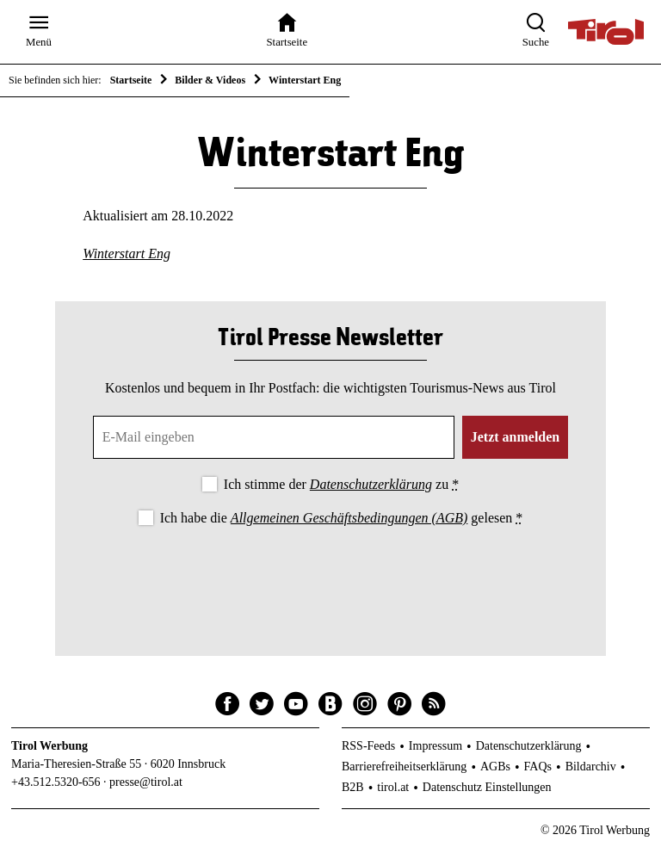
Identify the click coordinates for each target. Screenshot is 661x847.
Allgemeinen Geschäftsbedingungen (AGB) (349, 517)
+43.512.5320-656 (56, 782)
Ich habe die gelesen (341, 517)
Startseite (131, 80)
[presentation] (330, 576)
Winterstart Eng (126, 253)
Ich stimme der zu (341, 484)
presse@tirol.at (145, 782)
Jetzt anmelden (515, 437)
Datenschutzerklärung (371, 484)
